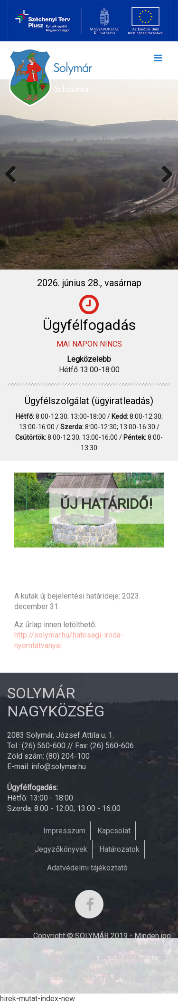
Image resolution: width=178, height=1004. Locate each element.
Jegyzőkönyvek (61, 849)
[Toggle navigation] (157, 60)
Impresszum (64, 830)
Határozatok (119, 849)
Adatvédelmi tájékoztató (87, 867)
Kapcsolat (114, 830)
